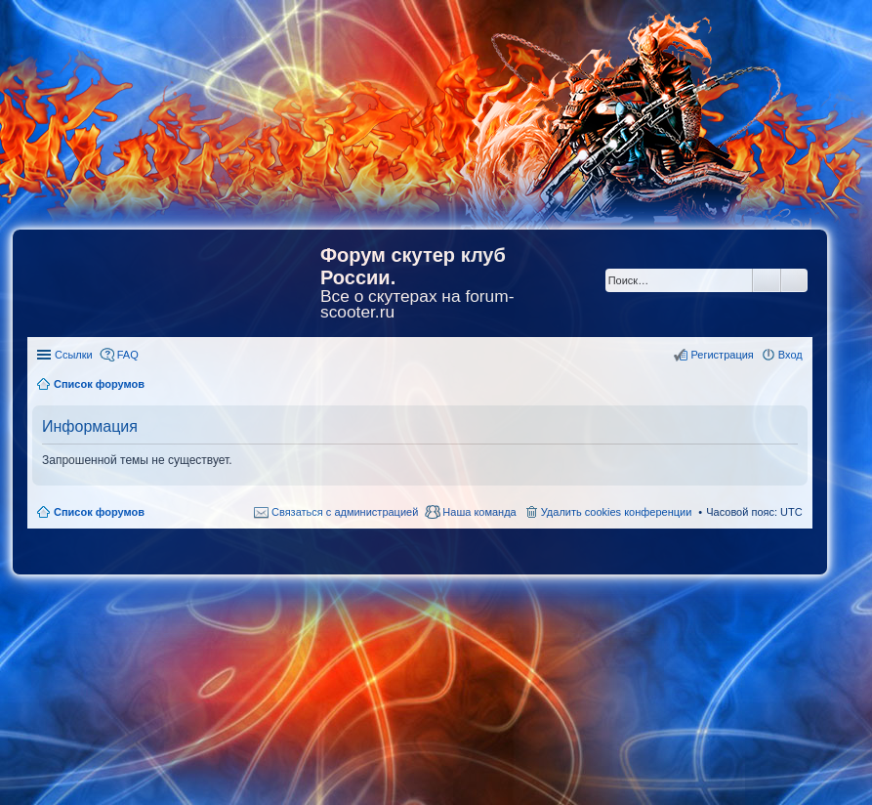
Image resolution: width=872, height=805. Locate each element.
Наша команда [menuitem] (479, 512)
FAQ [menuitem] (128, 354)
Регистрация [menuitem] (721, 354)
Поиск (766, 280)
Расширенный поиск (794, 280)
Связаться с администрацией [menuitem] (344, 512)
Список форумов (99, 512)
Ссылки (74, 354)
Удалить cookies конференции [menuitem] (616, 512)
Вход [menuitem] (790, 354)
